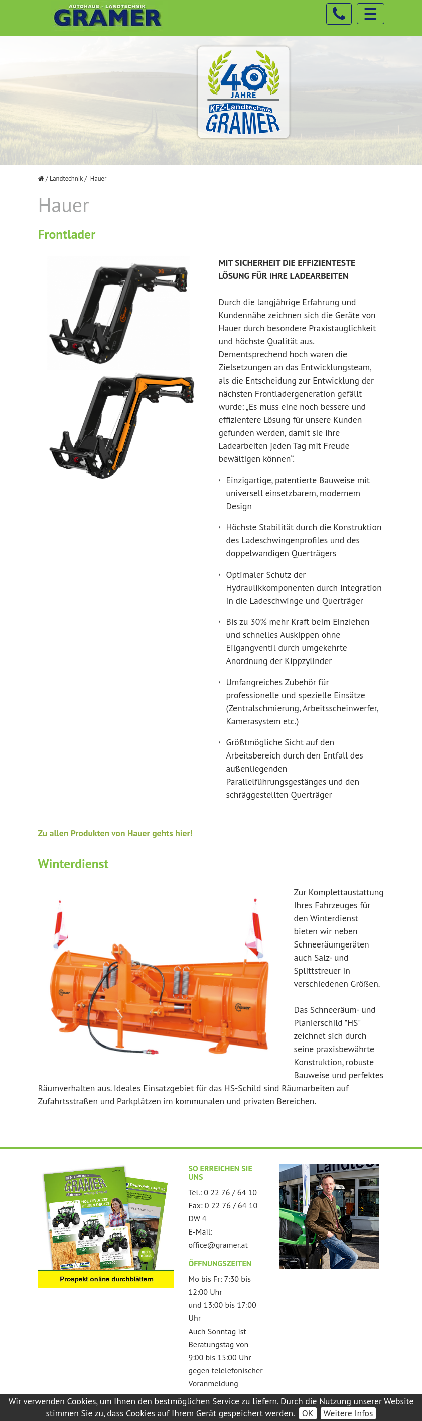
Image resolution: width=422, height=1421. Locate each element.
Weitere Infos (348, 1413)
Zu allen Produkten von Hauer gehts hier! (115, 833)
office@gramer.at (218, 1245)
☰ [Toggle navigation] (370, 13)
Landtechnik (66, 178)
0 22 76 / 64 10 (230, 1192)
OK (308, 1413)
